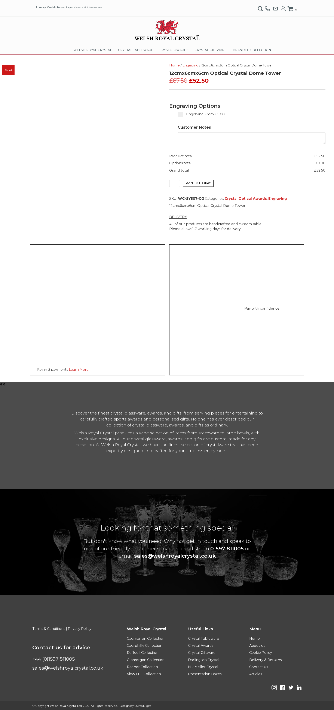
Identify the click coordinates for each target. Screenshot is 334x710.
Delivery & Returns (265, 660)
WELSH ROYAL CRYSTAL (92, 50)
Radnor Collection (142, 667)
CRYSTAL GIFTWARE (211, 50)
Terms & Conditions (48, 629)
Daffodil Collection (143, 653)
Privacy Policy (79, 629)
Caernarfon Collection (146, 639)
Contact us (258, 667)
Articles (255, 674)
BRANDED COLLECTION (252, 50)
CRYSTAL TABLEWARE (135, 50)
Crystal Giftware (201, 653)
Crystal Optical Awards (246, 199)
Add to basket (198, 183)
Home (174, 65)
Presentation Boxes (204, 674)
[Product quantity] (174, 183)
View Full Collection (144, 674)
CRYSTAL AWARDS (174, 50)
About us (257, 646)
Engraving (190, 65)
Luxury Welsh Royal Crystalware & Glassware (69, 7)
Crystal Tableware (203, 639)
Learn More (79, 369)
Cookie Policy (260, 653)
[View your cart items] (293, 9)
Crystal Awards (200, 646)
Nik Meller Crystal (203, 667)
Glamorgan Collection (146, 660)
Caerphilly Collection (144, 646)
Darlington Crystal (203, 660)
